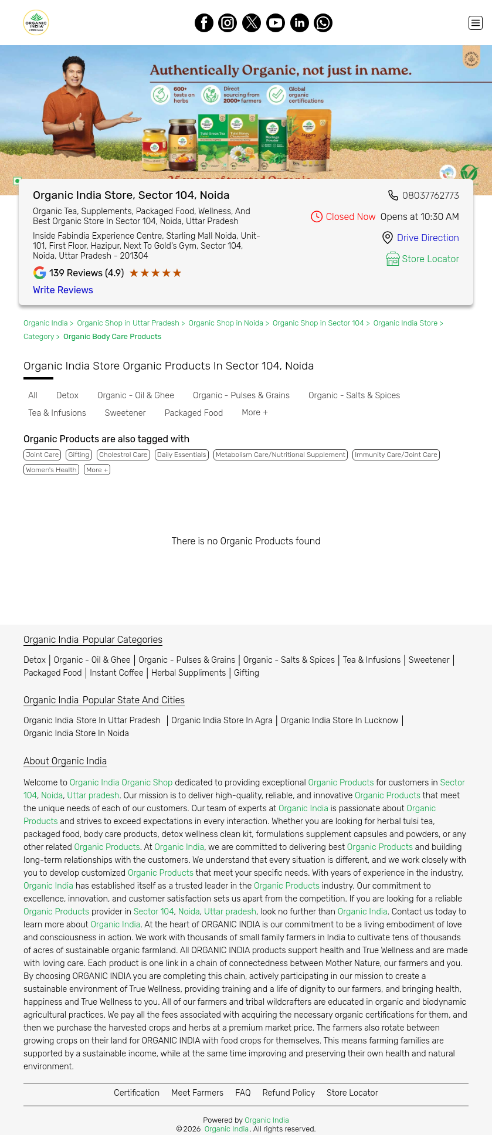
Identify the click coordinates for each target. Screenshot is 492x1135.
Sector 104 (154, 912)
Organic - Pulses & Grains (186, 660)
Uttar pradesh (93, 796)
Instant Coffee (116, 673)
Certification (137, 1093)
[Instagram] (227, 22)
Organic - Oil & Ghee (92, 660)
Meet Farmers (197, 1093)
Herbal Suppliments (188, 673)
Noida (52, 796)
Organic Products (341, 783)
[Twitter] (251, 22)
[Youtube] (275, 22)
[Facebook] (204, 22)
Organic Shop (146, 783)
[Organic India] (38, 22)
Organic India (93, 721)
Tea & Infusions (372, 660)
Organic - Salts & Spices (289, 660)
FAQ (242, 1093)
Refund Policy (288, 1093)
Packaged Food (52, 673)
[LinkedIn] (299, 22)
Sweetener (429, 660)
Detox (34, 660)
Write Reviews (63, 290)
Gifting (246, 673)
